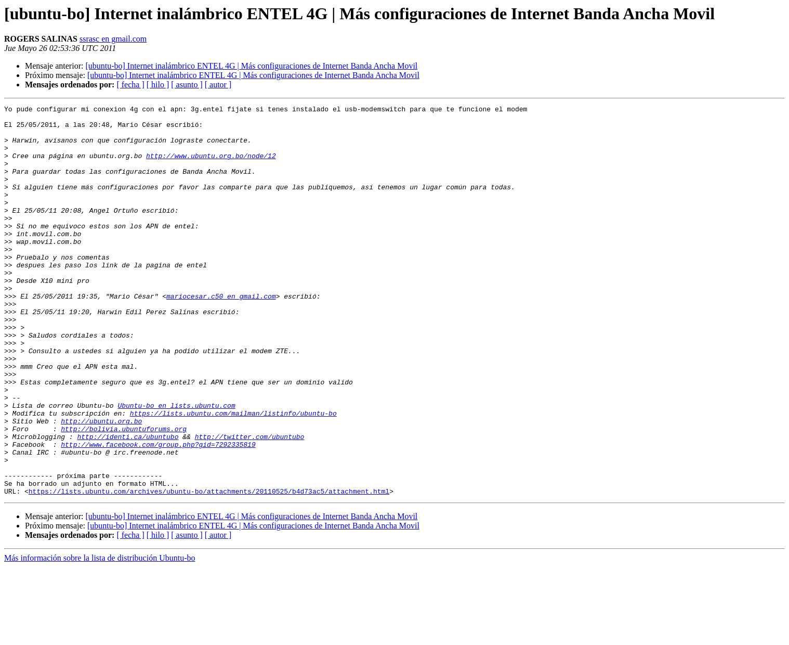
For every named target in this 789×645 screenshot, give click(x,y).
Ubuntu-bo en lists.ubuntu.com (176, 466)
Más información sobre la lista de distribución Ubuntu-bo (99, 635)
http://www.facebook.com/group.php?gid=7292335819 (158, 513)
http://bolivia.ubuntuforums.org (124, 494)
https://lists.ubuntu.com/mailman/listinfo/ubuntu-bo (233, 475)
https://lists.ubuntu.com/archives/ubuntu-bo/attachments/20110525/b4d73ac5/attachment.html (209, 569)
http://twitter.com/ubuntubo (250, 503)
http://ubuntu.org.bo (101, 484)
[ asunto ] (186, 84)
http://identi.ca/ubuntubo (127, 503)
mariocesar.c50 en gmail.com (221, 335)
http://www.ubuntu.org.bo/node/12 (211, 166)
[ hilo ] (158, 84)
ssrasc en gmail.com (113, 38)
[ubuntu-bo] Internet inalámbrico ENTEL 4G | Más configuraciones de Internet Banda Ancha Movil (251, 65)
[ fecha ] (130, 84)
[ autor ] (218, 84)
